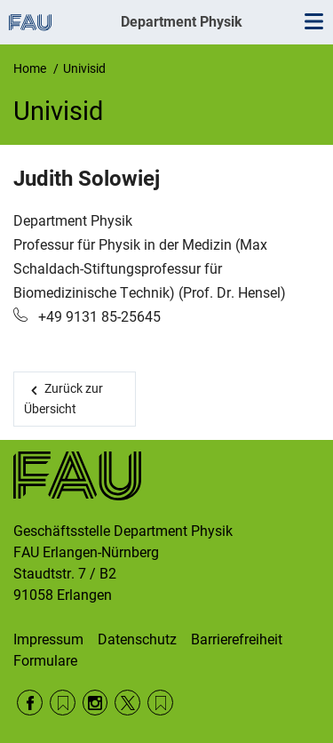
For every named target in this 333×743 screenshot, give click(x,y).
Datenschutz (137, 639)
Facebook (30, 702)
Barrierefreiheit (236, 639)
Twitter (127, 702)
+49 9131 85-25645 (98, 316)
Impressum (48, 639)
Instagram (95, 702)
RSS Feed (62, 702)
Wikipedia (160, 702)
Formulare (45, 660)
